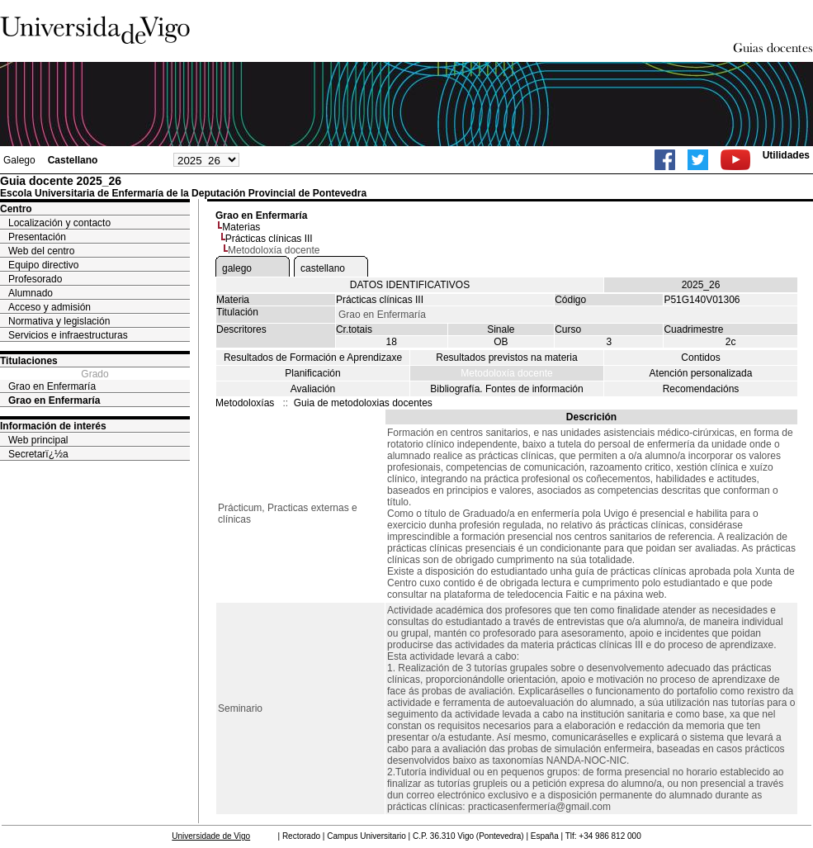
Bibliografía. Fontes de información (506, 389)
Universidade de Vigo (211, 836)
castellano (322, 268)
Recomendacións (701, 389)
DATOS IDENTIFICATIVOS (410, 285)
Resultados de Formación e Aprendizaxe (313, 357)
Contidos (700, 357)
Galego (19, 160)
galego (237, 268)
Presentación (37, 237)
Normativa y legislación (59, 321)
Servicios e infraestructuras (68, 335)
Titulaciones (29, 361)
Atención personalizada (701, 373)
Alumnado (30, 293)
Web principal (38, 440)
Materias (241, 227)
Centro (16, 209)
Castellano (73, 160)
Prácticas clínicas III (269, 238)
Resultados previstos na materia (506, 357)
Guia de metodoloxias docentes (363, 403)
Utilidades (786, 155)
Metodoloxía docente (506, 373)
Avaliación (313, 389)
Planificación (312, 373)
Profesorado (35, 279)
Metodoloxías (244, 403)
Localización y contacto (59, 223)
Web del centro (41, 251)
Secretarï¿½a (38, 454)
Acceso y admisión (49, 307)
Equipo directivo (43, 265)
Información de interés (53, 426)
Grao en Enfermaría (52, 386)
